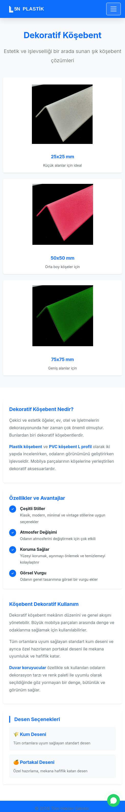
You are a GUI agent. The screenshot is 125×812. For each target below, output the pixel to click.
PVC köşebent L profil (70, 446)
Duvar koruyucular (27, 667)
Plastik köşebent (25, 446)
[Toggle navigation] (113, 9)
